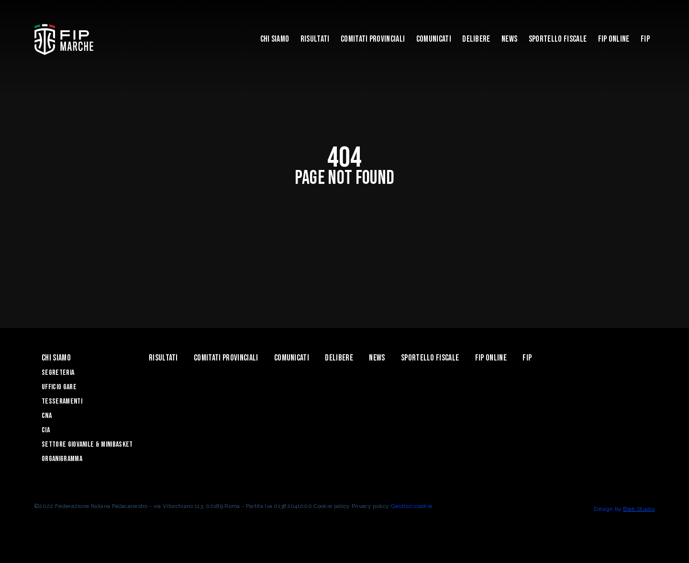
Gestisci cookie (412, 506)
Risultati (315, 39)
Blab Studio (639, 509)
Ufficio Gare (59, 387)
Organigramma (62, 458)
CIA (46, 430)
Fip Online (614, 39)
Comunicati (433, 39)
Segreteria (58, 372)
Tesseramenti (62, 401)
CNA (47, 415)
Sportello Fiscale (558, 39)
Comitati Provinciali (373, 39)
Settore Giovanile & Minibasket (87, 444)
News (509, 39)
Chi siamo (274, 39)
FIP (645, 39)
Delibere (476, 39)
